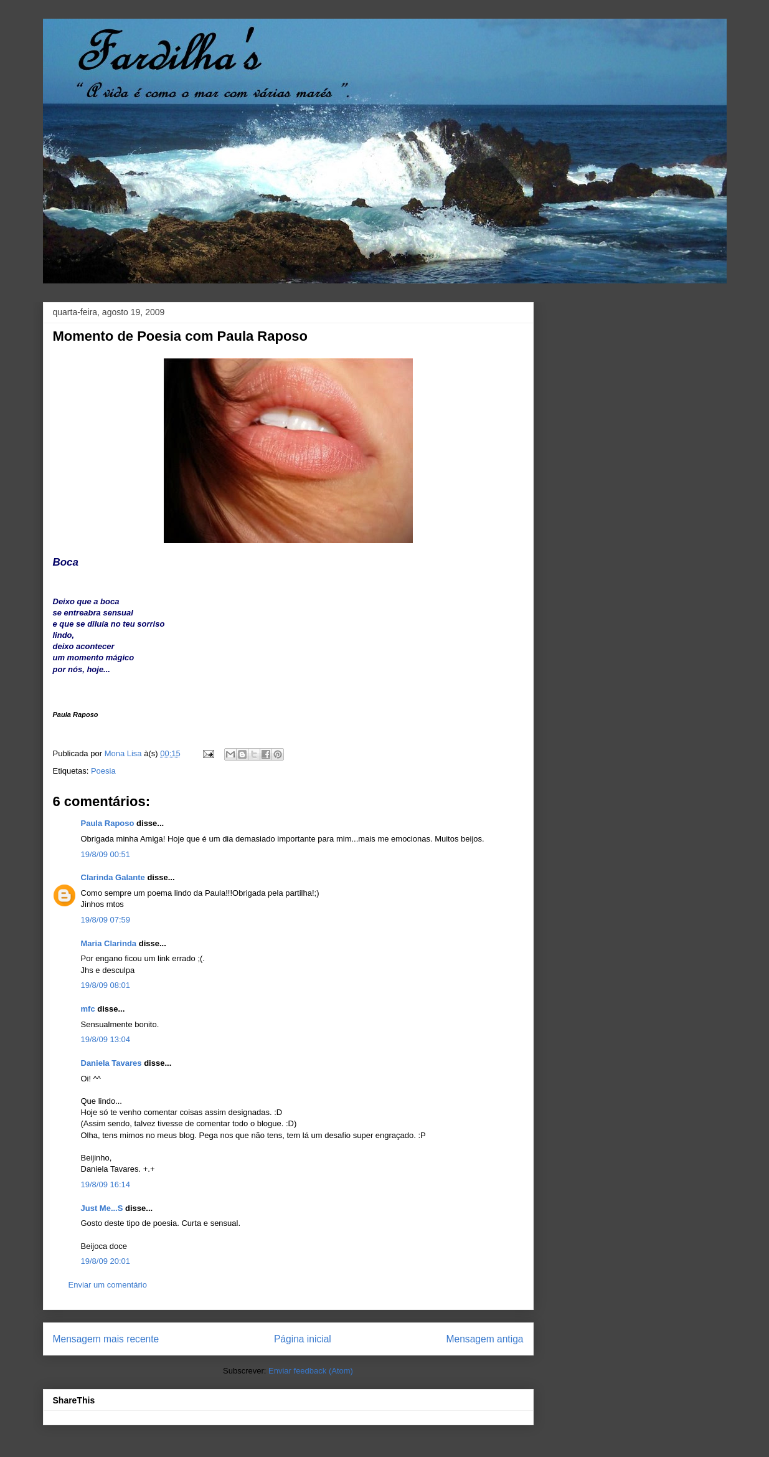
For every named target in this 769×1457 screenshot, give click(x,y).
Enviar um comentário (107, 1284)
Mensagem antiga (485, 1339)
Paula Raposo (107, 823)
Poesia (103, 771)
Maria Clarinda (109, 943)
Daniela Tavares (111, 1063)
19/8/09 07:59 (106, 919)
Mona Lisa (124, 753)
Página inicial (302, 1339)
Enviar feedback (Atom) (310, 1370)
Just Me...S (102, 1208)
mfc (88, 1008)
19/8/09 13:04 (106, 1039)
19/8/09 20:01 (106, 1261)
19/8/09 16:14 (106, 1184)
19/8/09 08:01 (106, 985)
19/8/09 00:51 (106, 854)
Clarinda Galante (113, 877)
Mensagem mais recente (106, 1339)
